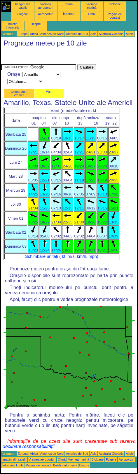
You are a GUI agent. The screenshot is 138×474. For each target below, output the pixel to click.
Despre (36, 24)
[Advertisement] (48, 57)
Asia (93, 34)
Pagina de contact (115, 15)
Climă (69, 4)
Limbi (91, 14)
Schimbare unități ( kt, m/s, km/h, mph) (61, 256)
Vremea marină (91, 5)
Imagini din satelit (22, 5)
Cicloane (115, 4)
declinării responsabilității (29, 446)
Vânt (49, 91)
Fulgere (22, 14)
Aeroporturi (45, 14)
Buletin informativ (12, 25)
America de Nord (52, 34)
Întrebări (68, 14)
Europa (22, 34)
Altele (130, 34)
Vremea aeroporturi (45, 5)
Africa (34, 34)
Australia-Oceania (111, 34)
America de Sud (77, 34)
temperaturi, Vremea (19, 93)
